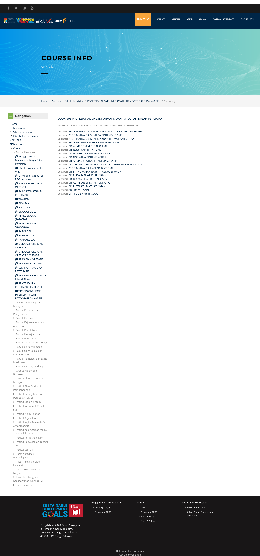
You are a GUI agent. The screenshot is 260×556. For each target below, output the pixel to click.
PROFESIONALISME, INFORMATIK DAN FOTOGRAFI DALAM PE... (124, 101)
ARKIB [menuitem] (189, 19)
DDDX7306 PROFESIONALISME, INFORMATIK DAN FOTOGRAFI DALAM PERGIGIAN (110, 118)
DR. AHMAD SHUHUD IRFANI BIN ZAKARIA (92, 160)
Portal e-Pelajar (147, 521)
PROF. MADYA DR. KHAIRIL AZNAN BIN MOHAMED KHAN (101, 138)
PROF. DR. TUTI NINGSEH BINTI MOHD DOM (93, 142)
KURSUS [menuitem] (176, 19)
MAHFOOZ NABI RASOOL (83, 193)
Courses (56, 101)
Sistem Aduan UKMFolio (198, 507)
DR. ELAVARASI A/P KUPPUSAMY (87, 175)
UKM (142, 507)
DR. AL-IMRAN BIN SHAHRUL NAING (89, 182)
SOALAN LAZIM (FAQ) (223, 19)
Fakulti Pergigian (74, 101)
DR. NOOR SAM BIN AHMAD (84, 149)
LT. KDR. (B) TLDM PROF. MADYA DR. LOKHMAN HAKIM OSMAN (105, 164)
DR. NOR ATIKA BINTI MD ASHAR (87, 157)
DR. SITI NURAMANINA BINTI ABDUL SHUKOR (94, 171)
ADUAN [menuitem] (202, 19)
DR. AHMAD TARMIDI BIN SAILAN (87, 146)
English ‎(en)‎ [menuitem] (247, 19)
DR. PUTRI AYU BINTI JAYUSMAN (86, 186)
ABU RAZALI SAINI (78, 190)
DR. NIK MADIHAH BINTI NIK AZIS (87, 179)
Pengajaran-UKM (103, 511)
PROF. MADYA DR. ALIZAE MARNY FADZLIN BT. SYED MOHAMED (105, 131)
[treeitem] (28, 304)
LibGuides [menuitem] (160, 19)
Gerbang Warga (102, 507)
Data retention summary (130, 551)
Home (44, 101)
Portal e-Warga (147, 516)
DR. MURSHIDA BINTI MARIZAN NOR (89, 153)
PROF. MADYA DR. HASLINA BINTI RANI (91, 168)
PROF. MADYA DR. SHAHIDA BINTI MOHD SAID (95, 135)
